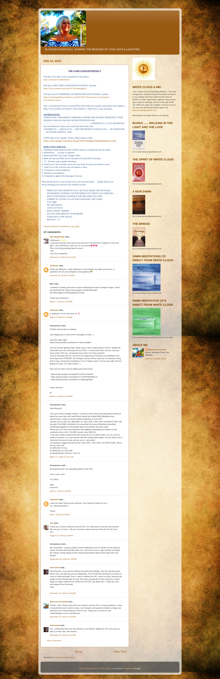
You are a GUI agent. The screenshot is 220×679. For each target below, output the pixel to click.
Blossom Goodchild (59, 602)
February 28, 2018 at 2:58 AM (62, 275)
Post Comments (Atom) (65, 657)
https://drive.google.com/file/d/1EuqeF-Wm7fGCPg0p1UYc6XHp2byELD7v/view (79, 141)
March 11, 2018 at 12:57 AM (61, 457)
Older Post (120, 651)
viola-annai (55, 567)
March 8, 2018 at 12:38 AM (61, 317)
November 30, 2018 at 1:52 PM (63, 617)
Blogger (137, 668)
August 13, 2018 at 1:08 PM (61, 536)
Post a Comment (54, 641)
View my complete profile (155, 359)
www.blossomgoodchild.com (144, 110)
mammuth (118, 668)
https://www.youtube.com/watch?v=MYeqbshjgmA (64, 88)
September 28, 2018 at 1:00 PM (63, 559)
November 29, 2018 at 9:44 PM (63, 593)
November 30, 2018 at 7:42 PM (63, 635)
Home (78, 651)
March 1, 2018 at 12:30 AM (61, 302)
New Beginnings (57, 237)
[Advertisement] (145, 374)
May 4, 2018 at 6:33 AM (60, 515)
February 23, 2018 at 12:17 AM (63, 257)
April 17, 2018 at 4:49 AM (60, 491)
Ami (51, 523)
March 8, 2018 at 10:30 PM (61, 396)
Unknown (54, 266)
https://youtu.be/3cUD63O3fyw (56, 80)
